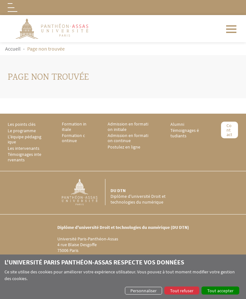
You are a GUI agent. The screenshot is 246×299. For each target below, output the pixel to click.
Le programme (22, 130)
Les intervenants (23, 148)
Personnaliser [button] (143, 291)
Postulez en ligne (124, 147)
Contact (229, 130)
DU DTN (118, 190)
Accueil (12, 48)
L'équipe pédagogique (24, 139)
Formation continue (73, 138)
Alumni (177, 124)
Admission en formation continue (128, 138)
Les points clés (22, 124)
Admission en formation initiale (128, 126)
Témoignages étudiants (184, 133)
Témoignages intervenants (24, 157)
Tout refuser (181, 291)
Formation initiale (74, 126)
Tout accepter (220, 291)
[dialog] (123, 277)
